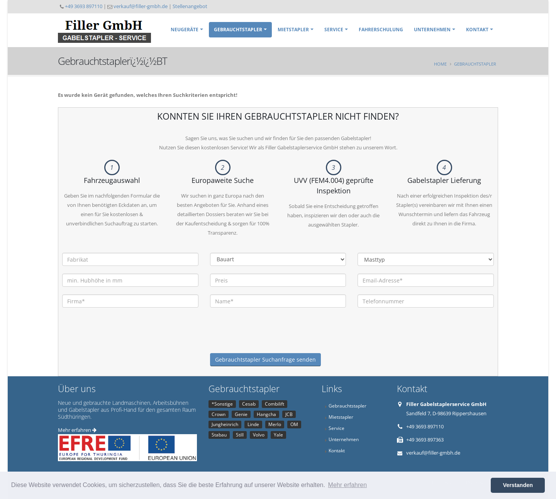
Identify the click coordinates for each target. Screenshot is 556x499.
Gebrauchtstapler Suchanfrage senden (265, 359)
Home (440, 64)
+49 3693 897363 (425, 439)
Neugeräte (184, 29)
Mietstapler (293, 29)
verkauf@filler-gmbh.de (141, 6)
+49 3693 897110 (83, 6)
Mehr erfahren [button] (347, 485)
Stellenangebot (190, 6)
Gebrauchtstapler (238, 29)
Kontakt (477, 29)
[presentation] (268, 338)
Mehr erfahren (77, 429)
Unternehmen (432, 29)
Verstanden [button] (518, 485)
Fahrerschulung (381, 29)
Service (333, 29)
